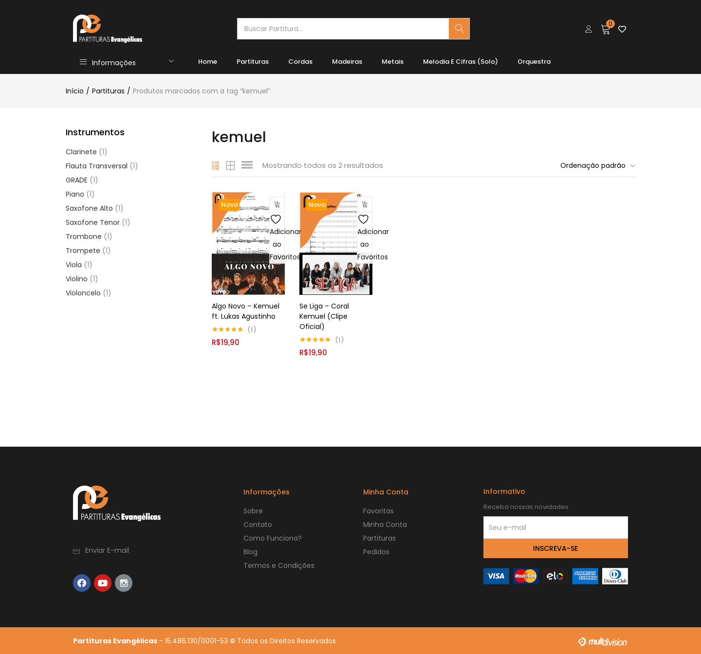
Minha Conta (385, 524)
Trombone (84, 236)
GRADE (77, 180)
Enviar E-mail (107, 550)
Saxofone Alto (89, 208)
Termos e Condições (278, 565)
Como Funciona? (272, 538)
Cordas (300, 61)
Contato (257, 524)
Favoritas (378, 510)
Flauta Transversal (97, 166)
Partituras (253, 61)
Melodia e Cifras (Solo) (460, 61)
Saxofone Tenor (93, 222)
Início (75, 91)
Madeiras (347, 61)
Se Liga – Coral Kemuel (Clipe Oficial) (324, 316)
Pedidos (376, 551)
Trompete (83, 250)
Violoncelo (83, 293)
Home (207, 61)
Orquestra (534, 61)
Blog (250, 551)
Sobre (253, 510)
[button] (606, 28)
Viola (74, 265)
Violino (77, 279)
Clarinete (81, 152)
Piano (75, 194)
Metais (393, 61)
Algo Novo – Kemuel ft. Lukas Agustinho (245, 311)
